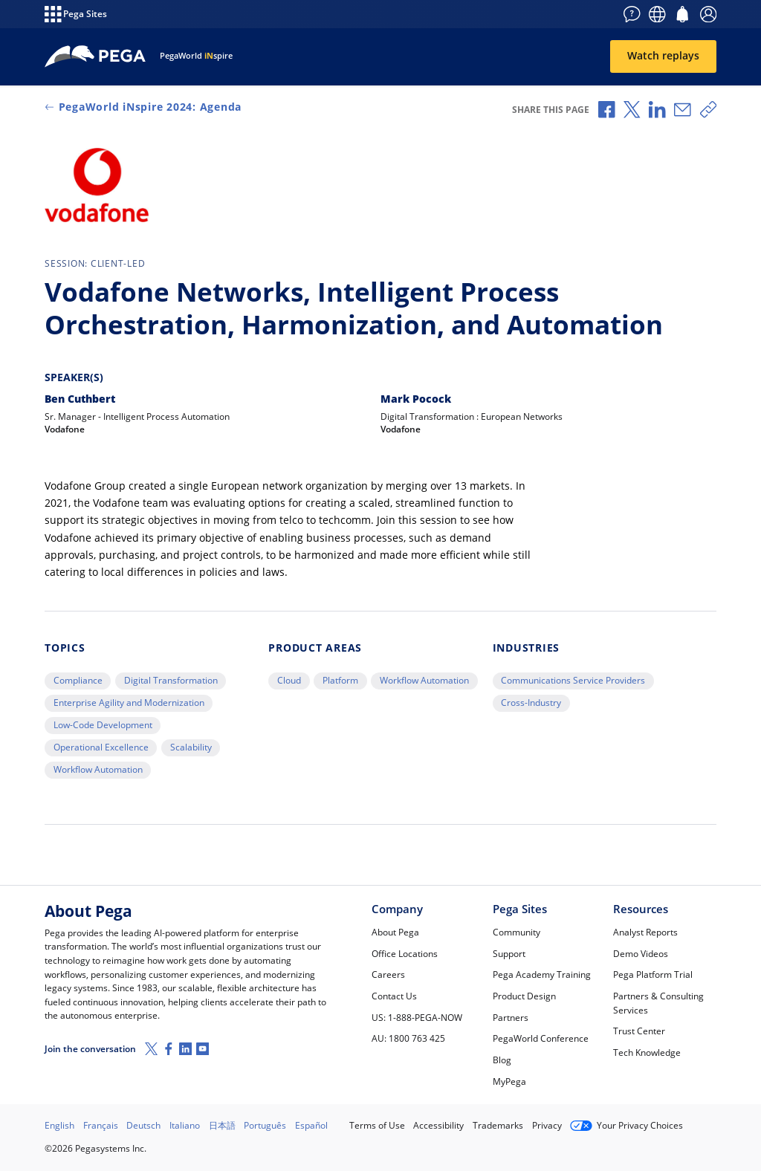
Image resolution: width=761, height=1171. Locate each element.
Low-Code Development (103, 725)
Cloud (289, 680)
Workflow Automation (98, 769)
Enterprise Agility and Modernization (129, 702)
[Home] (95, 56)
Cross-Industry (531, 702)
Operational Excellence (101, 747)
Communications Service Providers (573, 680)
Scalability (191, 747)
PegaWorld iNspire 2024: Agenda (143, 107)
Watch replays (663, 55)
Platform (340, 680)
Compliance (78, 680)
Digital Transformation (171, 680)
